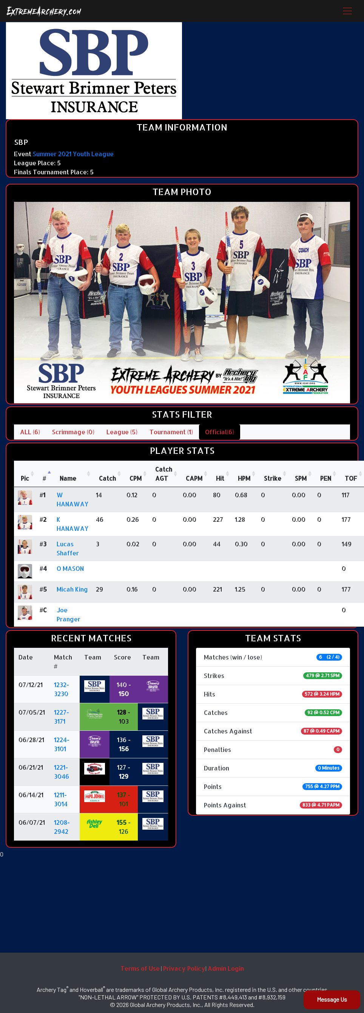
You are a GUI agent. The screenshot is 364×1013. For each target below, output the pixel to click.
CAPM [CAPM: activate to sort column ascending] (194, 478)
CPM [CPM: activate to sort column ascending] (136, 478)
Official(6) (219, 432)
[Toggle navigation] (347, 10)
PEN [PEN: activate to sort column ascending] (325, 478)
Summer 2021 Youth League (73, 154)
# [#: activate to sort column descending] (44, 478)
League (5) (121, 432)
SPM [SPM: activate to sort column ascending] (301, 478)
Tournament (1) (171, 432)
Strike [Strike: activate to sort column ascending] (272, 478)
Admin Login (226, 968)
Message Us (332, 999)
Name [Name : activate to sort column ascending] (68, 478)
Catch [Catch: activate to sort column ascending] (107, 478)
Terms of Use (140, 968)
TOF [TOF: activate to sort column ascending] (351, 478)
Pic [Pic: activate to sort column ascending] (25, 478)
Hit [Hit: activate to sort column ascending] (220, 478)
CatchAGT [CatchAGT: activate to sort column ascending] (163, 473)
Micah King (72, 589)
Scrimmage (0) (73, 432)
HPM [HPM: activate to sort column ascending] (244, 478)
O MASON (70, 568)
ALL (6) (30, 432)
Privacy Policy (184, 968)
